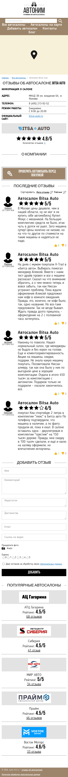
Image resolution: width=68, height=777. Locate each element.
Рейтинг (58, 192)
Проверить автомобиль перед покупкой (31, 173)
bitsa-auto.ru (36, 116)
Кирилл (8, 208)
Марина (8, 264)
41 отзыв (34, 650)
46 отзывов (34, 718)
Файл (9, 548)
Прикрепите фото (10, 545)
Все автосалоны (13, 25)
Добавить (34, 572)
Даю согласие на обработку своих (32, 564)
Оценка (5, 555)
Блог (32, 32)
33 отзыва (34, 752)
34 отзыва (34, 684)
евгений (8, 342)
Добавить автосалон (22, 28)
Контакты (50, 28)
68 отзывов (34, 616)
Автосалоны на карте (46, 25)
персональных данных (51, 564)
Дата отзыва (42, 192)
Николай (8, 412)
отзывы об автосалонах (32, 770)
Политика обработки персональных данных (21, 775)
